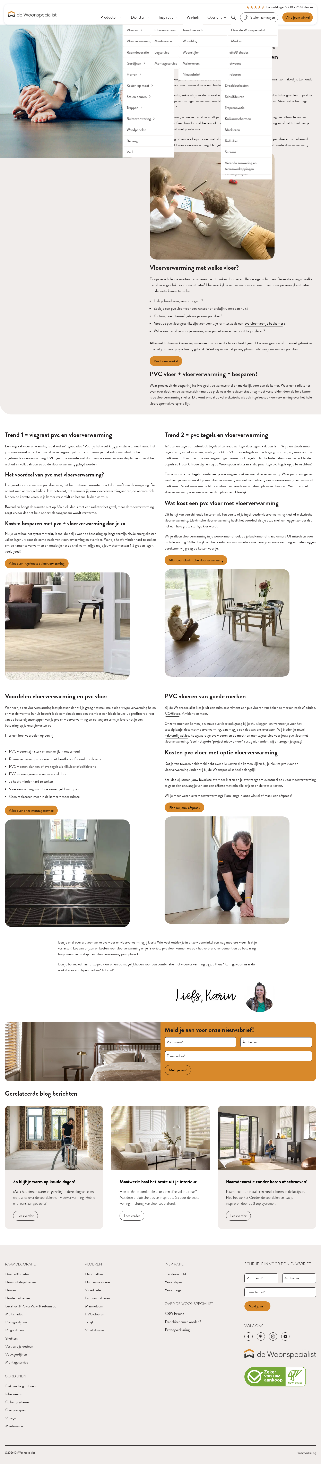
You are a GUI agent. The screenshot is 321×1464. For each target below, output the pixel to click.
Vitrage (10, 1418)
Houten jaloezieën (18, 1298)
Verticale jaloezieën (19, 1346)
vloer (242, 942)
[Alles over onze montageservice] (31, 810)
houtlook (64, 759)
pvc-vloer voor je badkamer (263, 323)
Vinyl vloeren (94, 1330)
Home (154, 47)
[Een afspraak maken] (297, 17)
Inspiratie (174, 1264)
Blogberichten (175, 47)
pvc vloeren (281, 139)
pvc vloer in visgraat (57, 452)
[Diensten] (141, 17)
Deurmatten (94, 1274)
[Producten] (111, 17)
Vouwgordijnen (16, 1354)
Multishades (14, 1314)
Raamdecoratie (20, 1264)
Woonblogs (173, 1290)
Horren (10, 1290)
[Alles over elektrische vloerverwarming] (196, 560)
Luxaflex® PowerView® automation (31, 1306)
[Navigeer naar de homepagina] (32, 14)
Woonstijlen (173, 1282)
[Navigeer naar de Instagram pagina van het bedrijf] (273, 1336)
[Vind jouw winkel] (166, 361)
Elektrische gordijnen (20, 1386)
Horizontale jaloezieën (21, 1282)
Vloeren (93, 1264)
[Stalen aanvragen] (259, 17)
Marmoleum (94, 1306)
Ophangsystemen (18, 1402)
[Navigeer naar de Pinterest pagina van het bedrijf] (261, 1336)
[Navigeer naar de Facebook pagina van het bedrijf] (248, 1336)
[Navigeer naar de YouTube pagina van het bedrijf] (285, 1336)
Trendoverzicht (175, 1274)
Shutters (11, 1338)
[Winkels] (193, 17)
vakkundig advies (177, 735)
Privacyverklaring (177, 1329)
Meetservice (14, 1426)
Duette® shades (17, 1274)
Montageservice (16, 1362)
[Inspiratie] (169, 17)
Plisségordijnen (16, 1322)
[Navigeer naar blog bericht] (54, 1167)
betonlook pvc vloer (216, 123)
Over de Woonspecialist (189, 1303)
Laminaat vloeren (97, 1298)
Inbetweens (13, 1394)
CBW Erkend (174, 1313)
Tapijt (89, 1322)
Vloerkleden (94, 1290)
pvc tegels (193, 474)
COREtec (172, 713)
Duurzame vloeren (98, 1282)
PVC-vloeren (94, 1314)
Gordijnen (15, 1376)
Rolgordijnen (14, 1330)
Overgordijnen (15, 1410)
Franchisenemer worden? (183, 1321)
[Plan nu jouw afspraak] (184, 807)
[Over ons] (217, 17)
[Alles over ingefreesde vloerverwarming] (37, 563)
